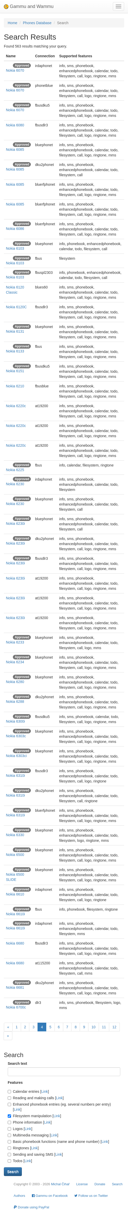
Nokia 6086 (15, 229)
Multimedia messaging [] (33, 1135)
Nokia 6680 (15, 943)
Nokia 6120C (16, 307)
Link (44, 1091)
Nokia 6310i (15, 775)
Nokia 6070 (15, 70)
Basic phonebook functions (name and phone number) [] (58, 1142)
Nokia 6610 (15, 894)
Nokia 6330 (15, 835)
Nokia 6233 (15, 642)
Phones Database (37, 23)
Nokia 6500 (15, 855)
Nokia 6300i (15, 721)
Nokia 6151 (15, 371)
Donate (100, 1184)
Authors (19, 1196)
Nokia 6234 (15, 662)
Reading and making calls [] (36, 1098)
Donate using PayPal (31, 1207)
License (82, 1184)
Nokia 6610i (15, 914)
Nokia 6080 (15, 125)
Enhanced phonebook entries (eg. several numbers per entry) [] (59, 1107)
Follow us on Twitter (91, 1196)
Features (15, 1082)
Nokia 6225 (15, 470)
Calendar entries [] (28, 1091)
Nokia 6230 (15, 484)
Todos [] (20, 1161)
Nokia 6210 (15, 386)
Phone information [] (30, 1122)
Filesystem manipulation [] (34, 1116)
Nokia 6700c (16, 1007)
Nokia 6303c (16, 736)
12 (114, 1027)
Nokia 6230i (15, 523)
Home (12, 23)
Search (117, 1184)
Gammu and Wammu (28, 6)
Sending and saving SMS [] (35, 1154)
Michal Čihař (60, 1184)
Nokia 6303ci (16, 756)
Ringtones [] (23, 1148)
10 (94, 1027)
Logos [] (20, 1129)
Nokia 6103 (15, 248)
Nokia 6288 (15, 701)
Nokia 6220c (16, 406)
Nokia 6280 (15, 682)
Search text (17, 1063)
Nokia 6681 (15, 987)
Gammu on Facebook (50, 1196)
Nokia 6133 (15, 351)
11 (104, 1027)
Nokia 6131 (15, 331)
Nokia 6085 (15, 149)
